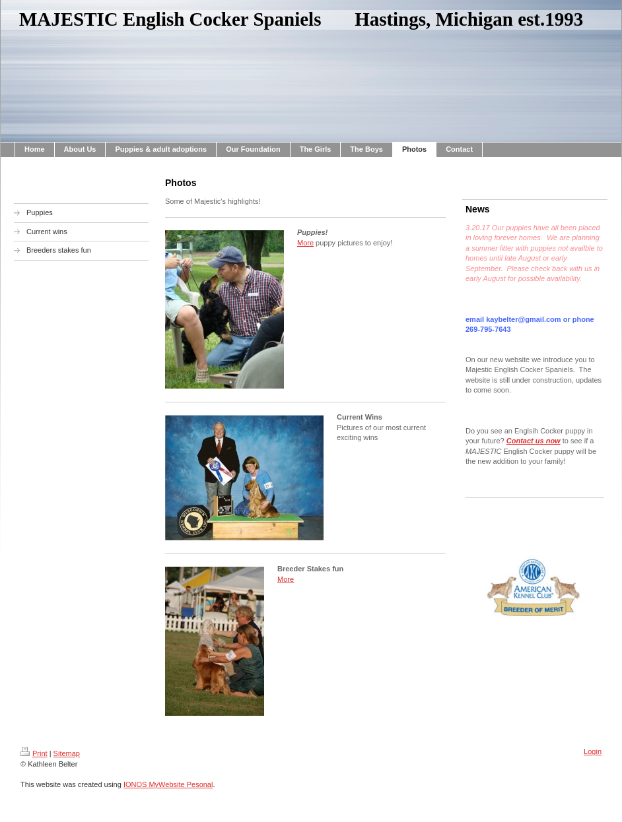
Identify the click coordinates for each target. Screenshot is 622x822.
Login (593, 751)
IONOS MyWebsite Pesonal (168, 784)
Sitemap (66, 753)
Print (34, 753)
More (305, 243)
